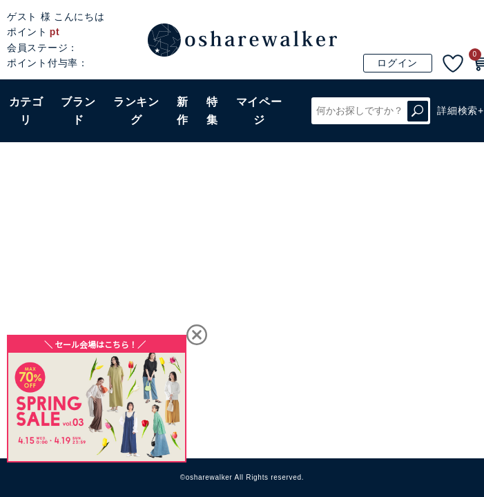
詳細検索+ (460, 110)
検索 (418, 111)
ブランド (78, 111)
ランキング (136, 111)
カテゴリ (26, 111)
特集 (212, 111)
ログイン (397, 62)
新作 (182, 111)
